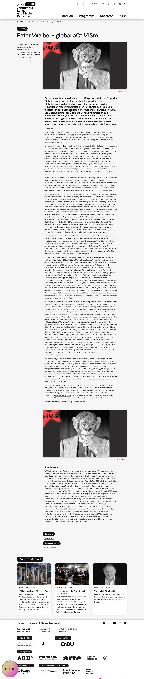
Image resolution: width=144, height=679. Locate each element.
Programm (86, 16)
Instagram (109, 623)
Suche (125, 4)
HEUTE (10, 669)
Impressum (21, 623)
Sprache (120, 4)
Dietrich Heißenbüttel (63, 395)
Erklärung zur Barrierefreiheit (49, 623)
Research (107, 16)
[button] (85, 65)
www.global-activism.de (75, 402)
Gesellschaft (49, 538)
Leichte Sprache (109, 4)
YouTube (114, 623)
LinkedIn (125, 623)
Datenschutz (32, 623)
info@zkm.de (63, 632)
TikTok (120, 623)
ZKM (123, 16)
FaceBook (104, 623)
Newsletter (93, 4)
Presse (102, 4)
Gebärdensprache (114, 4)
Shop (84, 4)
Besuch (67, 16)
